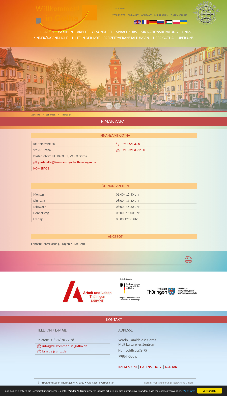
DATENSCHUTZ (151, 367)
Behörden (45, 31)
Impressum (161, 15)
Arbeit (82, 31)
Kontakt (146, 15)
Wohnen (65, 31)
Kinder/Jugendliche (50, 37)
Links (186, 31)
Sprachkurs (126, 31)
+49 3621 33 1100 (133, 150)
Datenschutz (179, 15)
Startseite (118, 15)
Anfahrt (133, 15)
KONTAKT (172, 367)
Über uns (186, 37)
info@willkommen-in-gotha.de (64, 346)
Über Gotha (163, 37)
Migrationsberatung (159, 31)
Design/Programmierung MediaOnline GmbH (168, 382)
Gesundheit (102, 31)
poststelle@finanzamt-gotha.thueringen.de (67, 162)
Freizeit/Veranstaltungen (126, 37)
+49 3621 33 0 (130, 144)
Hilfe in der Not (86, 37)
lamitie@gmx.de (54, 351)
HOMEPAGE (41, 168)
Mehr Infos (189, 391)
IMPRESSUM (127, 367)
